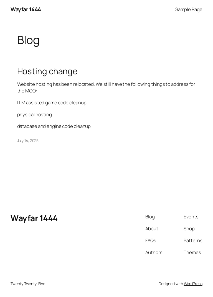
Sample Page (188, 9)
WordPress (193, 283)
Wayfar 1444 (26, 9)
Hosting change (47, 71)
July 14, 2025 (28, 140)
